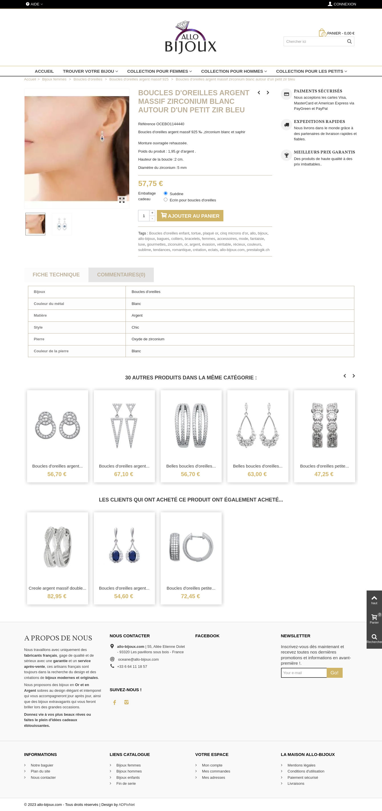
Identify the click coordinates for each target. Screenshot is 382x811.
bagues (163, 238)
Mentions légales (301, 765)
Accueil (44, 71)
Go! (335, 673)
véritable (224, 244)
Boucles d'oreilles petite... (324, 466)
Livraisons (295, 783)
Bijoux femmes (128, 765)
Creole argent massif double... (57, 588)
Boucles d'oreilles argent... (57, 466)
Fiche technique (56, 275)
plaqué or (210, 233)
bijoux (263, 233)
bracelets (192, 238)
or (185, 244)
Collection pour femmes (157, 71)
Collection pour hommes (232, 71)
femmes (208, 238)
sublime (144, 250)
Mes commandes (216, 771)
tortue (196, 233)
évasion (208, 244)
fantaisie (257, 238)
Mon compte (212, 765)
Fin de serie (126, 783)
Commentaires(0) (121, 275)
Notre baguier (41, 765)
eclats (213, 250)
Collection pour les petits (309, 71)
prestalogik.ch (258, 250)
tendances (161, 250)
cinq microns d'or (234, 233)
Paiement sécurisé (302, 777)
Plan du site (40, 771)
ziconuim (175, 244)
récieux (239, 244)
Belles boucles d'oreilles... (191, 466)
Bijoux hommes (129, 771)
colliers (177, 238)
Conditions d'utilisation (306, 771)
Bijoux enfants (128, 777)
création (199, 250)
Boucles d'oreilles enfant (169, 233)
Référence (146, 124)
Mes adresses (213, 777)
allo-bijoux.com (232, 250)
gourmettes (156, 244)
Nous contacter (43, 777)
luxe (141, 244)
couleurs (254, 244)
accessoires (227, 238)
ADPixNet (127, 804)
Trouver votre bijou (88, 71)
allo (253, 233)
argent (194, 244)
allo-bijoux (146, 238)
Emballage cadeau (146, 196)
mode (243, 238)
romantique (181, 250)
